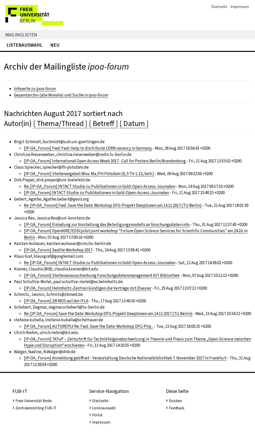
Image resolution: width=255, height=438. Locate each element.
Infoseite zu (35, 89)
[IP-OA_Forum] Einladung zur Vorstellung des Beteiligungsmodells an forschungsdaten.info (107, 224)
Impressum (240, 6)
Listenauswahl (24, 45)
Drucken (175, 400)
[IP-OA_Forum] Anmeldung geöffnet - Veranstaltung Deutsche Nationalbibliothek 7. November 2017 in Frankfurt (125, 358)
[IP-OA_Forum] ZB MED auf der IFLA (56, 301)
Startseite (219, 6)
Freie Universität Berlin (33, 400)
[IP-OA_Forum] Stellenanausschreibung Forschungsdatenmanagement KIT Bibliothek (102, 275)
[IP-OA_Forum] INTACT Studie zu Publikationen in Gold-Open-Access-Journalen (96, 193)
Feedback (176, 408)
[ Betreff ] (103, 123)
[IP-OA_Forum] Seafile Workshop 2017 (58, 250)
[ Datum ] (134, 123)
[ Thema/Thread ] (60, 123)
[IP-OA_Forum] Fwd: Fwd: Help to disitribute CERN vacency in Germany (88, 148)
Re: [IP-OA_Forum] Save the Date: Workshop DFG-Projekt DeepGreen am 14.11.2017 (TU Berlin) (108, 314)
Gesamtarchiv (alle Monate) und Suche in (61, 95)
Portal (97, 415)
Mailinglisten (21, 35)
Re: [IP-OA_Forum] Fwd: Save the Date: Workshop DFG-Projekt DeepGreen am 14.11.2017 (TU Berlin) (113, 205)
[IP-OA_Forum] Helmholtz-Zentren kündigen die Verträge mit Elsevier (87, 288)
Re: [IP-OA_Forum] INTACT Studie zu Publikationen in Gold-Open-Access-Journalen (99, 186)
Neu (55, 45)
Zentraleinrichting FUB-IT (36, 408)
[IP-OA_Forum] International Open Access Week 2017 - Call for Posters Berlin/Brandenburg (105, 161)
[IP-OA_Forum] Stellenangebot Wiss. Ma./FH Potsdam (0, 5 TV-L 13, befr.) (89, 174)
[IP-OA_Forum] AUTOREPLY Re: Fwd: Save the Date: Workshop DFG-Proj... (88, 326)
